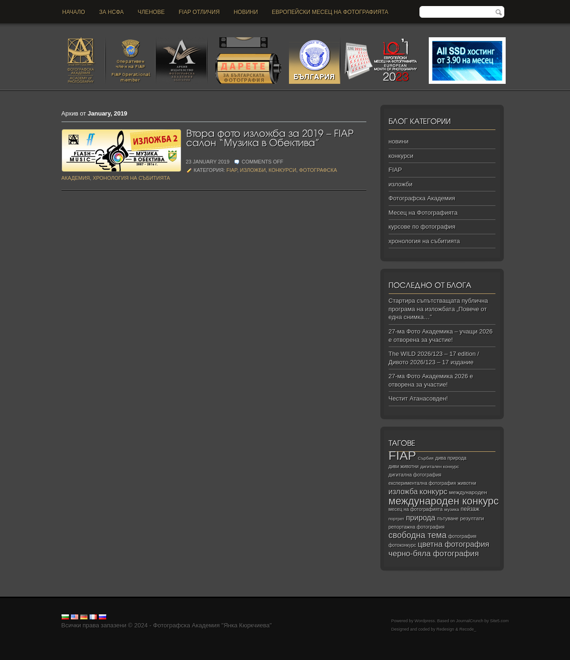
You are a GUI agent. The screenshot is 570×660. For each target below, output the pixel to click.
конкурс (433, 491)
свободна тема (418, 535)
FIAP (232, 170)
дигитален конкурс (439, 466)
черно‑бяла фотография (434, 553)
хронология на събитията (131, 178)
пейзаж (470, 509)
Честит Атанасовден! (418, 398)
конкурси (282, 170)
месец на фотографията (416, 509)
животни (467, 483)
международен (468, 492)
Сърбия (425, 458)
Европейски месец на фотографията (330, 12)
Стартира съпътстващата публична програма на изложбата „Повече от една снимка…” (438, 308)
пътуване (448, 518)
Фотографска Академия (422, 198)
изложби (253, 170)
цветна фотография (453, 544)
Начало (73, 12)
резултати (472, 518)
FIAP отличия (199, 12)
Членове (151, 12)
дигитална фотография (415, 474)
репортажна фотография (417, 527)
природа (420, 517)
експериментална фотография (422, 483)
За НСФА (111, 12)
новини (245, 12)
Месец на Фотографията (423, 212)
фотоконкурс (402, 545)
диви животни (404, 466)
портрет (397, 519)
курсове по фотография (422, 226)
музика (451, 509)
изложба (403, 491)
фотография (462, 536)
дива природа (451, 458)
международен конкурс (444, 501)
